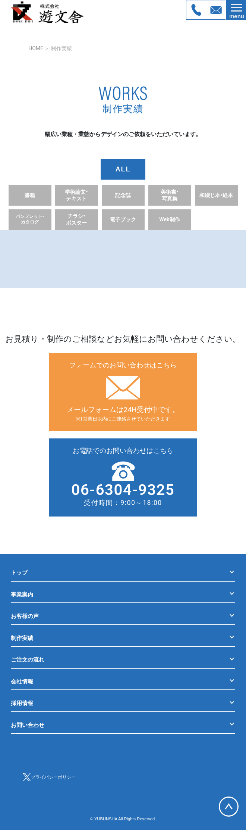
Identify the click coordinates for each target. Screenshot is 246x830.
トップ (19, 572)
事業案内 (22, 594)
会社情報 (22, 681)
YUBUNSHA (105, 819)
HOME (35, 48)
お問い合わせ (27, 725)
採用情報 (22, 703)
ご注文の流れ (27, 659)
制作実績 (61, 48)
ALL (123, 169)
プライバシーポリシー (53, 777)
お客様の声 (25, 616)
